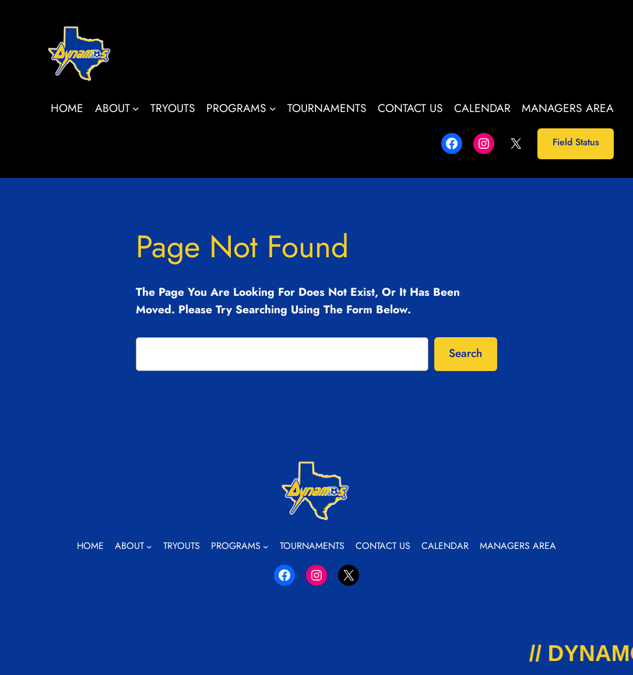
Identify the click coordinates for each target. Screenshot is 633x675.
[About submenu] (135, 108)
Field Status (576, 142)
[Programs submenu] (272, 108)
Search (465, 353)
